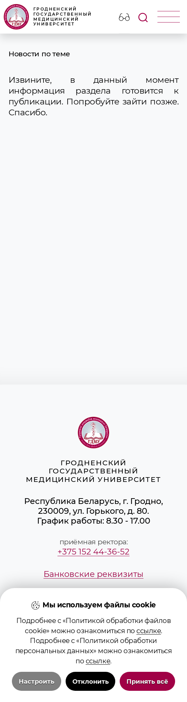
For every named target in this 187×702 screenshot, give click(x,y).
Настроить (36, 681)
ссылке (148, 631)
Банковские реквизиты (93, 574)
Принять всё (147, 681)
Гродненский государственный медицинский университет (48, 16)
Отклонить (90, 681)
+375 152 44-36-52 (93, 552)
